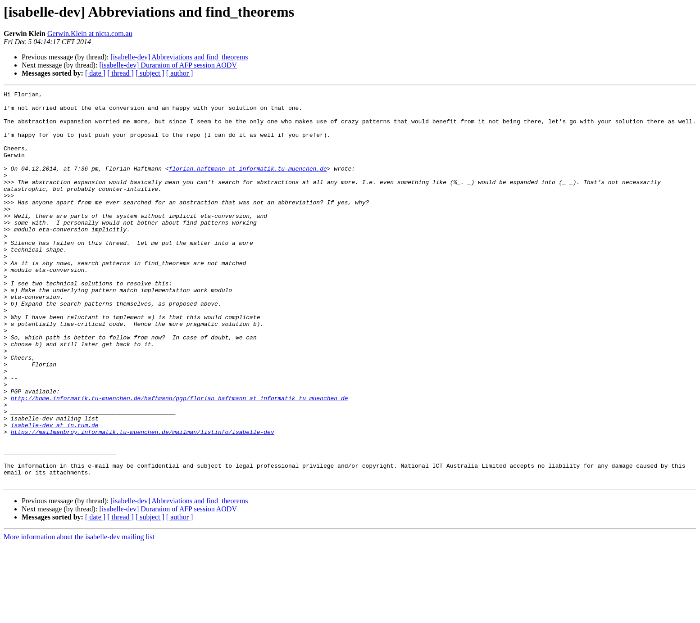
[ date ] (95, 73)
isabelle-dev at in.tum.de (55, 492)
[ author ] (179, 73)
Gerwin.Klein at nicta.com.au (89, 33)
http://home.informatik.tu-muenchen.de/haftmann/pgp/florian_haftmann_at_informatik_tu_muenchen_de (179, 460)
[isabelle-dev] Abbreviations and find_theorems (179, 57)
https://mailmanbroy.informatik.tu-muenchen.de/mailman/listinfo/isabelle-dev (142, 501)
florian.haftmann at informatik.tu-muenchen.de (248, 185)
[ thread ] (120, 73)
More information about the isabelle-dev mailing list (79, 615)
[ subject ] (150, 73)
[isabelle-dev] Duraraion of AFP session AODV (168, 65)
